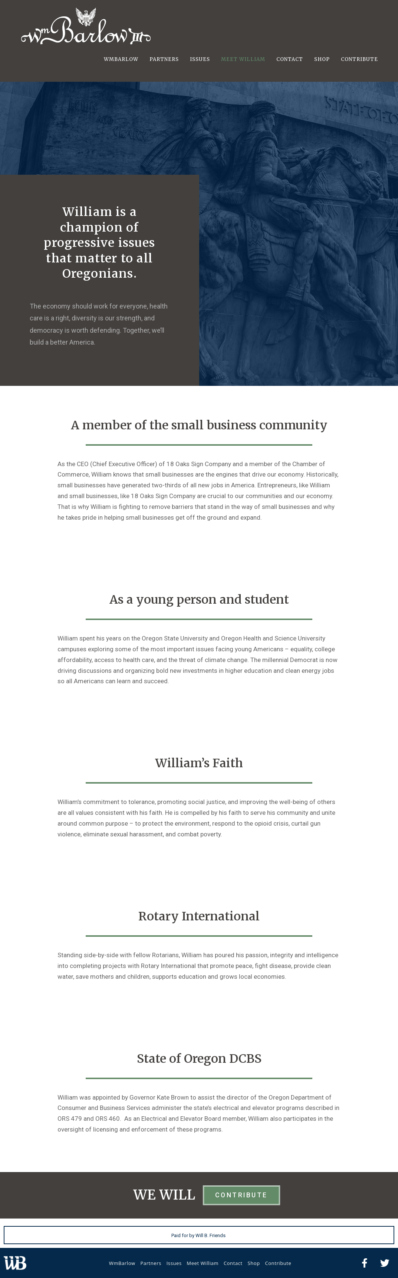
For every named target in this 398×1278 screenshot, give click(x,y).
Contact (233, 1263)
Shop (253, 1263)
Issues (174, 1263)
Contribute (278, 1263)
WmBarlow (122, 1263)
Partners (150, 1263)
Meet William (202, 1263)
